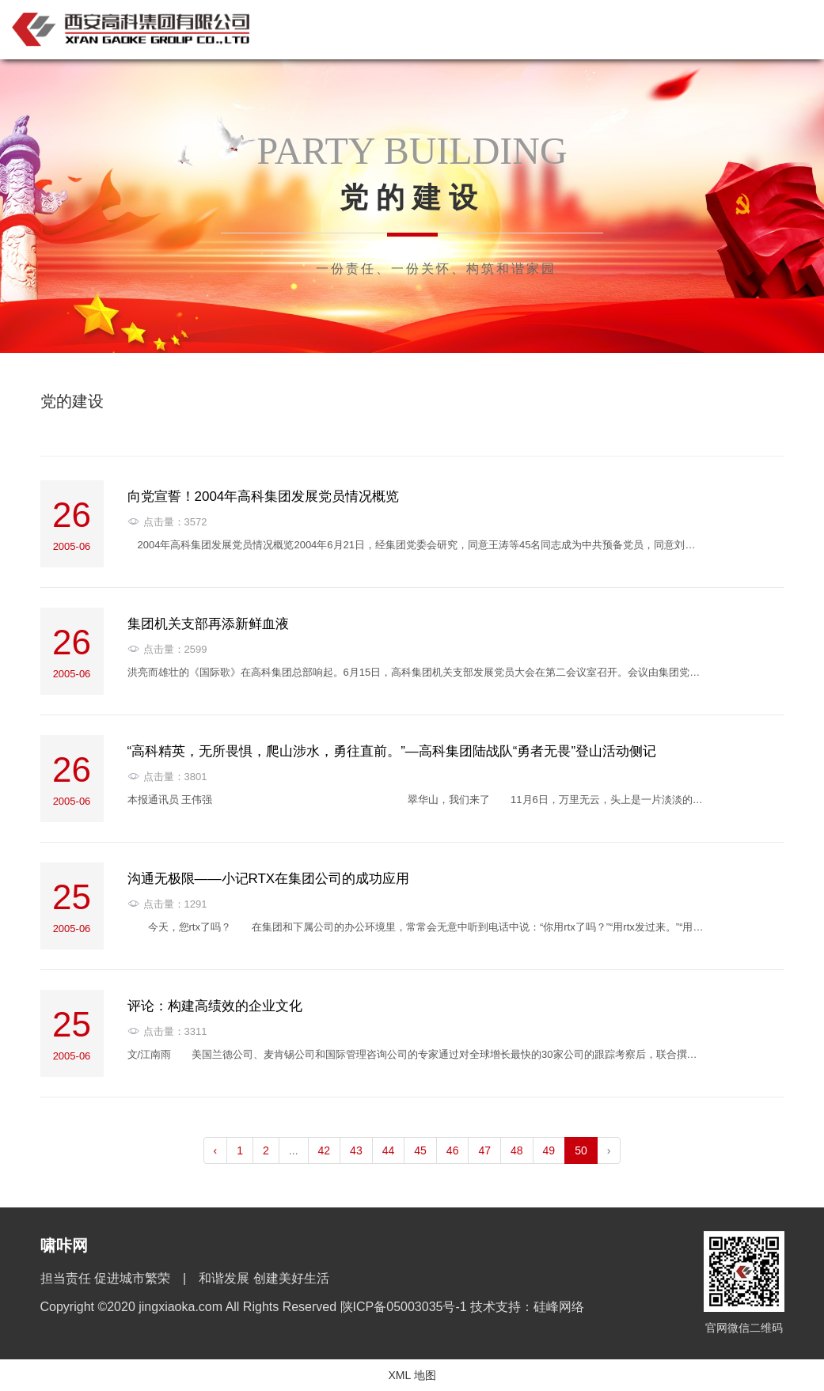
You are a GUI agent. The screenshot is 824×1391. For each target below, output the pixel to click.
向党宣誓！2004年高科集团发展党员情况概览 (263, 496)
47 (484, 1150)
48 (517, 1150)
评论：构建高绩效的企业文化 (214, 1006)
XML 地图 (411, 1375)
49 (549, 1150)
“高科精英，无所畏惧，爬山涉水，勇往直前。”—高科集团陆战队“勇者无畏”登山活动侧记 (392, 751)
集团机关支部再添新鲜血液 (208, 623)
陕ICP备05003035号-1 (405, 1306)
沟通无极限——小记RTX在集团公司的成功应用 (268, 878)
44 (388, 1150)
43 (356, 1150)
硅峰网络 (559, 1306)
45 (420, 1150)
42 (324, 1150)
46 (452, 1150)
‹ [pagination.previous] (216, 1150)
